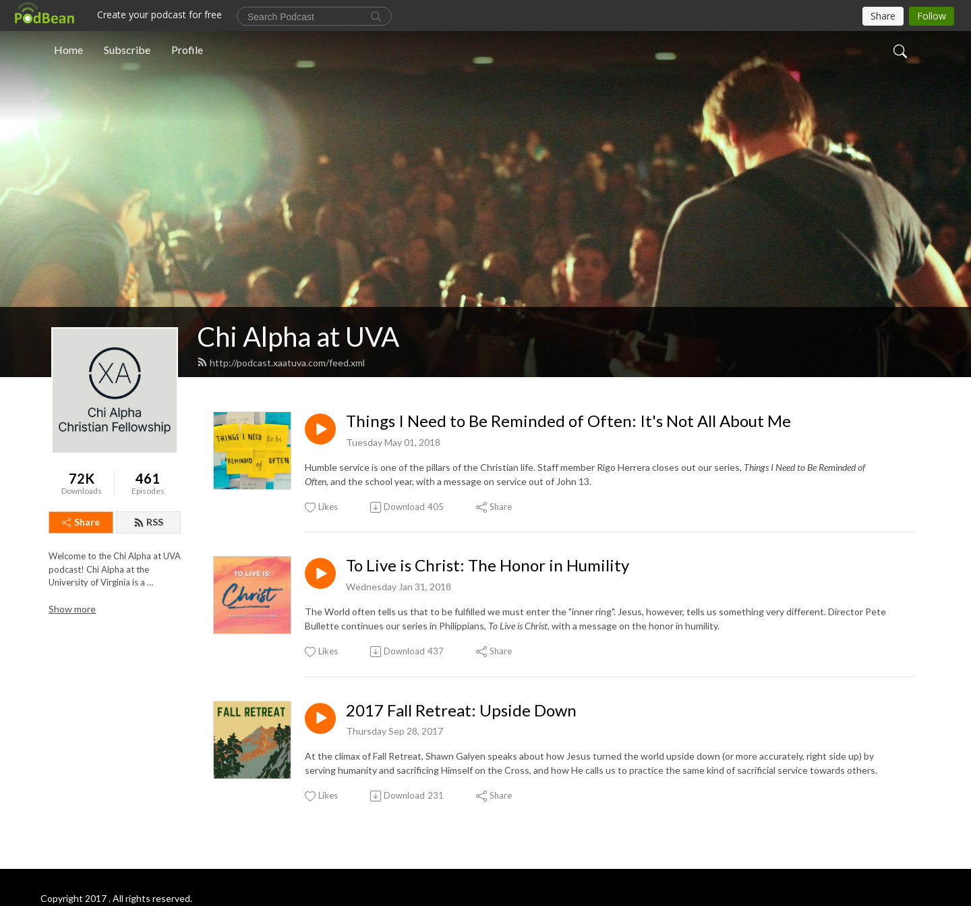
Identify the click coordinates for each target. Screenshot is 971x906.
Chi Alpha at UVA (298, 336)
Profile (187, 49)
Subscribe (127, 49)
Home (68, 49)
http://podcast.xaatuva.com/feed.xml (281, 362)
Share (81, 522)
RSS (148, 522)
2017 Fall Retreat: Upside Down (461, 710)
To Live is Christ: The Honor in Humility (487, 565)
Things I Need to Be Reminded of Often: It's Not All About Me (568, 421)
